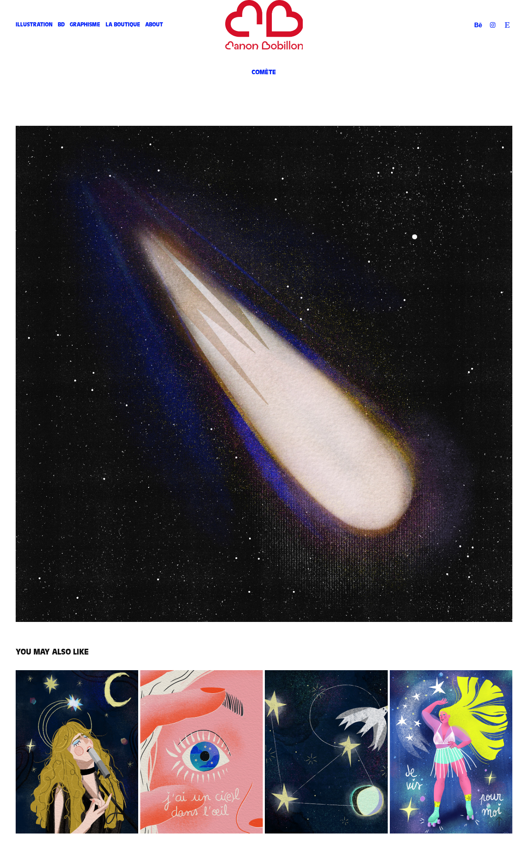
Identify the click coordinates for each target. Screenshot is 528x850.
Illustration (34, 24)
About (154, 24)
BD (61, 24)
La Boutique (123, 24)
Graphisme (85, 24)
